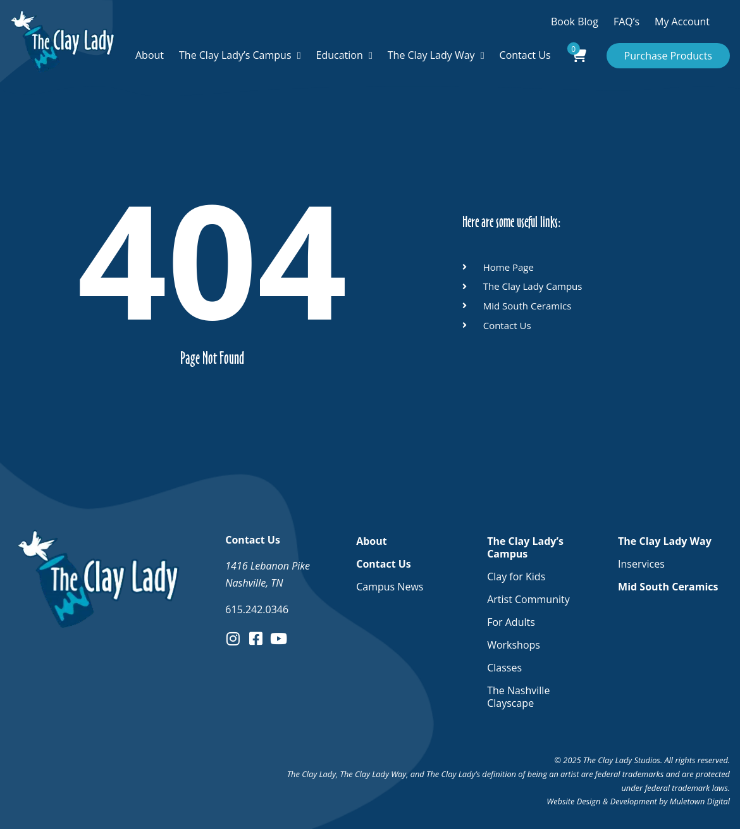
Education (339, 55)
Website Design (573, 801)
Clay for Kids (516, 576)
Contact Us (525, 55)
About (149, 55)
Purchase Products (668, 56)
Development (633, 801)
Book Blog (574, 21)
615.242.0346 (256, 609)
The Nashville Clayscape (518, 696)
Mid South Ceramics (668, 587)
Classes (504, 668)
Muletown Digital (700, 801)
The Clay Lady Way (431, 55)
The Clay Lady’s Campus (235, 55)
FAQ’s (626, 21)
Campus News (389, 587)
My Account (682, 21)
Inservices (641, 564)
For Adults (511, 622)
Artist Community (528, 599)
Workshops (513, 645)
